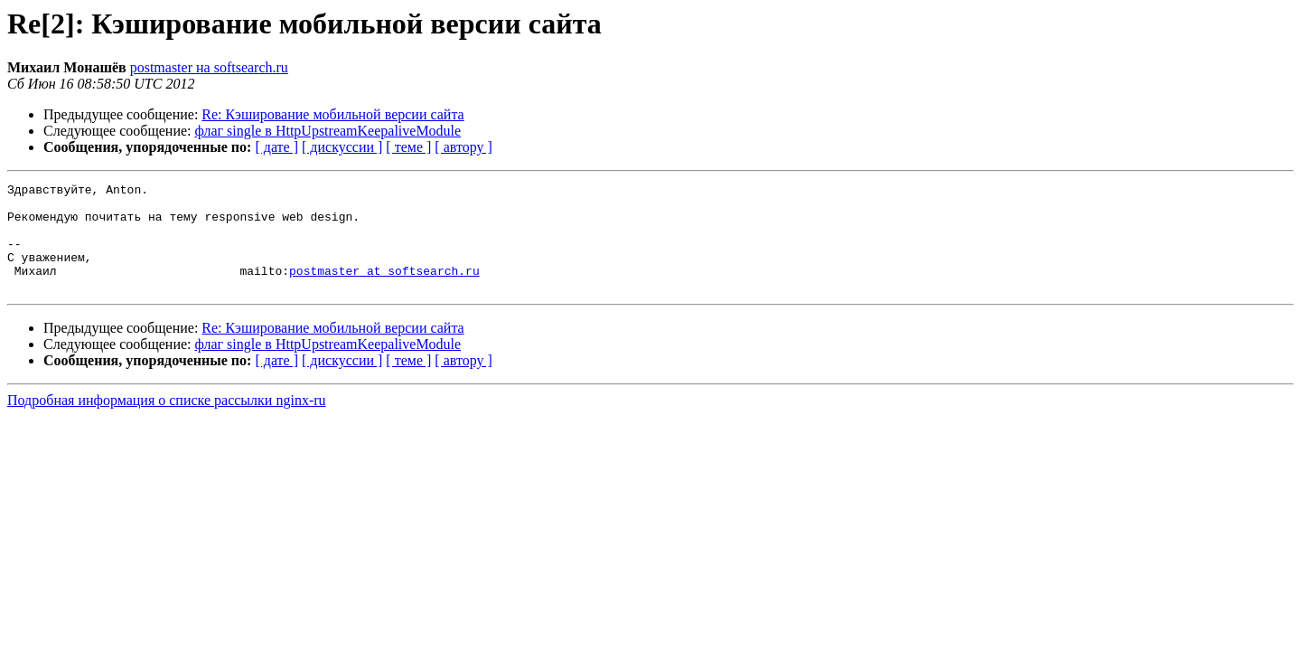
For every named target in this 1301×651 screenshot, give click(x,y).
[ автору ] (463, 147)
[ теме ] (408, 147)
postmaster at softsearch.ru (384, 289)
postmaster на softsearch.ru (209, 67)
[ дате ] (276, 147)
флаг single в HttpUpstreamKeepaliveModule (328, 130)
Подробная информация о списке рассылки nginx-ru (166, 421)
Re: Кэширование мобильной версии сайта (332, 114)
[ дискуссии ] (342, 147)
